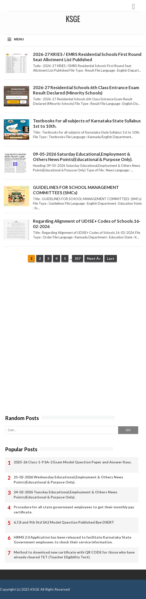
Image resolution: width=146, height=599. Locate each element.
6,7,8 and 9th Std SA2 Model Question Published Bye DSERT (64, 522)
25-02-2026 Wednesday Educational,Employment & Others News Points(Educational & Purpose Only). (68, 479)
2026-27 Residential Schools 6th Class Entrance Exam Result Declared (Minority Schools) (86, 90)
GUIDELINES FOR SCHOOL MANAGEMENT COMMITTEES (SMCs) (76, 190)
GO (128, 430)
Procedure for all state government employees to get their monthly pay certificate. (74, 509)
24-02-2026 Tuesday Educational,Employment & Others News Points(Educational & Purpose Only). (65, 494)
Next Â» (94, 258)
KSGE (35, 589)
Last (110, 258)
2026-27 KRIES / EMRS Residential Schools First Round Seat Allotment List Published (87, 57)
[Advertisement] (73, 305)
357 (78, 258)
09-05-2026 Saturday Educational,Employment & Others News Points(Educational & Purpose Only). (83, 156)
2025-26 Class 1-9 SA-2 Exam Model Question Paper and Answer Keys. (73, 462)
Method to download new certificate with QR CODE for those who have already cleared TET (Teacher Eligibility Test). (74, 554)
